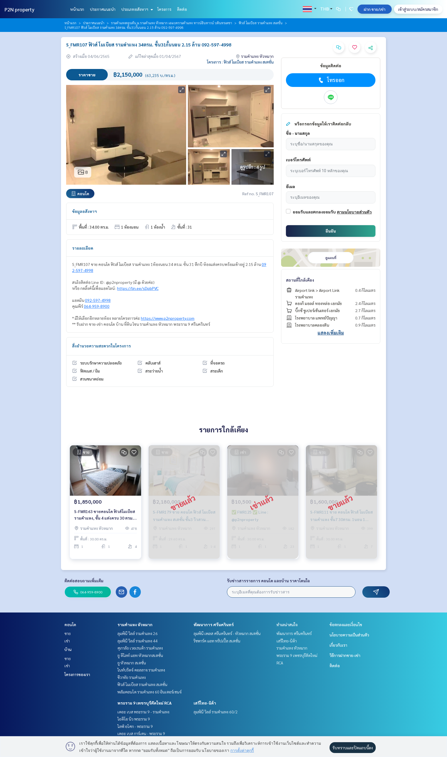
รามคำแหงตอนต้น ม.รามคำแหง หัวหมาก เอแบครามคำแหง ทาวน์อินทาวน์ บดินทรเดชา (171, 23)
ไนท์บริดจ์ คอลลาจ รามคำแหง (141, 669)
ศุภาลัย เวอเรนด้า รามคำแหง (140, 647)
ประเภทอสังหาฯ (136, 9)
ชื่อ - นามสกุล (298, 133)
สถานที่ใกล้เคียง (300, 279)
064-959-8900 (96, 306)
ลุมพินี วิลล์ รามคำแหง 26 (137, 633)
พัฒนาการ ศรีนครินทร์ (214, 624)
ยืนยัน (331, 230)
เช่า (67, 640)
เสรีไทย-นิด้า (205, 702)
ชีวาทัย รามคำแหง (131, 677)
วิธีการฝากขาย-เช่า (345, 655)
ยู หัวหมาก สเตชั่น (131, 662)
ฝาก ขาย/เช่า (374, 9)
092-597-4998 (98, 300)
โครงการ (164, 9)
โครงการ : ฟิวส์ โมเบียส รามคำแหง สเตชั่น (240, 61)
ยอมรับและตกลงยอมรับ (314, 211)
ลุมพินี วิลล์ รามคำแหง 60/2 (216, 711)
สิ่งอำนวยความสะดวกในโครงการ (101, 345)
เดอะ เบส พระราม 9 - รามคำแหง (143, 711)
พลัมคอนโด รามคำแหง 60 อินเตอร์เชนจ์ (149, 691)
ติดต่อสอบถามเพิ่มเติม (83, 580)
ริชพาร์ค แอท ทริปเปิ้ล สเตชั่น (217, 640)
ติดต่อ (182, 9)
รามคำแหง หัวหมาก (135, 624)
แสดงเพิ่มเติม (331, 333)
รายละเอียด (82, 248)
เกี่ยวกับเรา (338, 645)
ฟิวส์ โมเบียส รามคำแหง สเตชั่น (261, 23)
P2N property (19, 9)
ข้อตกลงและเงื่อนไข (346, 624)
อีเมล (290, 186)
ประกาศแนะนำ (102, 9)
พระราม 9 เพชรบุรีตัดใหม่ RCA (144, 702)
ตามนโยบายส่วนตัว (354, 211)
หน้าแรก (77, 9)
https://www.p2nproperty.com (167, 318)
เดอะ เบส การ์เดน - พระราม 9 (141, 733)
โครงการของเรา (77, 674)
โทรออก (330, 80)
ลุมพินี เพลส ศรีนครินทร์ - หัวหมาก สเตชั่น (227, 633)
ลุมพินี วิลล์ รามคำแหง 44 (137, 640)
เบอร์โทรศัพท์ (298, 159)
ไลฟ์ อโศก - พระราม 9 (135, 726)
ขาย (67, 633)
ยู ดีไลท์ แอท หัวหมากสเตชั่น (140, 655)
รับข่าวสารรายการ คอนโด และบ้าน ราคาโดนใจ (268, 580)
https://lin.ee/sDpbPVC (138, 288)
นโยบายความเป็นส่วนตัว (349, 634)
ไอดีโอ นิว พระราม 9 (133, 718)
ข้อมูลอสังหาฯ (84, 211)
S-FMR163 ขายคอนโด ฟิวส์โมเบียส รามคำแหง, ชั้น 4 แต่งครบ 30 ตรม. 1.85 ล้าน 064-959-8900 (104, 519)
